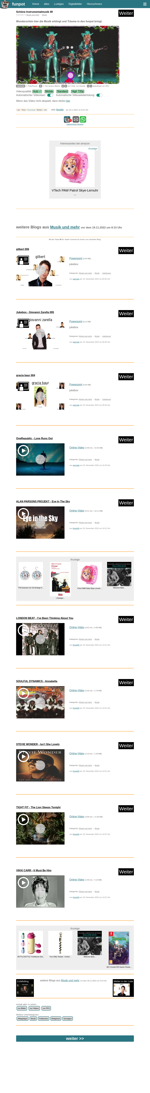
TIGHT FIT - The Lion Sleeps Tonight (38, 807)
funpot (18, 4)
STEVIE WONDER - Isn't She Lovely (38, 744)
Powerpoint (75, 258)
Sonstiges (68, 1019)
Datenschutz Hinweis (75, 124)
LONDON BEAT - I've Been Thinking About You (44, 618)
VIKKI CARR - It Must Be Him (33, 870)
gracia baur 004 (25, 375)
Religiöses (55, 1019)
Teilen (23, 110)
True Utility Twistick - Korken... (60, 957)
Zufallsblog (25, 988)
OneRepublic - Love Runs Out (34, 438)
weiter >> (75, 1038)
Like (18, 110)
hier (68, 101)
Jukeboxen (106, 273)
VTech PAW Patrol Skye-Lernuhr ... (89, 588)
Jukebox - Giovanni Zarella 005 (35, 312)
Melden (40, 110)
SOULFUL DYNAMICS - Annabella (36, 681)
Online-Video (76, 447)
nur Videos (34, 1008)
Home (35, 4)
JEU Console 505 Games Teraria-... (119, 967)
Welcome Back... (119, 588)
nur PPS (46, 1008)
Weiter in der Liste (123, 988)
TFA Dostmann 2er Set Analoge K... (31, 588)
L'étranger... (60, 598)
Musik (44, 15)
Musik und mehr (32, 15)
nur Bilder (22, 1008)
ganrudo (76, 279)
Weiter (126, 13)
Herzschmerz (94, 4)
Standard (62, 91)
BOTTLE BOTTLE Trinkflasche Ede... (30, 957)
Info (45, 110)
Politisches (43, 1019)
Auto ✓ (37, 91)
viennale (76, 465)
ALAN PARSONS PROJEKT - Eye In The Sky (43, 501)
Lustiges (59, 4)
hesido (60, 109)
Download (31, 110)
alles (46, 4)
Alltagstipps (22, 1019)
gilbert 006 (22, 249)
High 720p (78, 91)
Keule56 (76, 528)
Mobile (49, 91)
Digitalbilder (75, 4)
